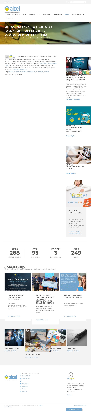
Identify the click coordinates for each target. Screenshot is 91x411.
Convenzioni (58, 14)
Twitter (24, 389)
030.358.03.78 (26, 376)
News (67, 2)
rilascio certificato (20, 72)
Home (7, 38)
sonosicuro (31, 72)
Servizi (67, 14)
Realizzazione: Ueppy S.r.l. (80, 405)
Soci (38, 14)
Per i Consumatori (78, 14)
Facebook (25, 384)
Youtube (24, 391)
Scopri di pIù (14, 316)
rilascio (46, 72)
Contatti (10, 18)
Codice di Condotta (13, 14)
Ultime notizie (16, 38)
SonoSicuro (47, 14)
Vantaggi (32, 14)
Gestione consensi (74, 409)
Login (11, 2)
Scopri (69, 395)
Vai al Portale (75, 234)
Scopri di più (75, 232)
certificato (39, 72)
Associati (7, 2)
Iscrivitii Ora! (73, 99)
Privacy (10, 406)
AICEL (24, 14)
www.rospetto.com (20, 69)
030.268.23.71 (26, 378)
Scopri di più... (71, 136)
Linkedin (25, 386)
